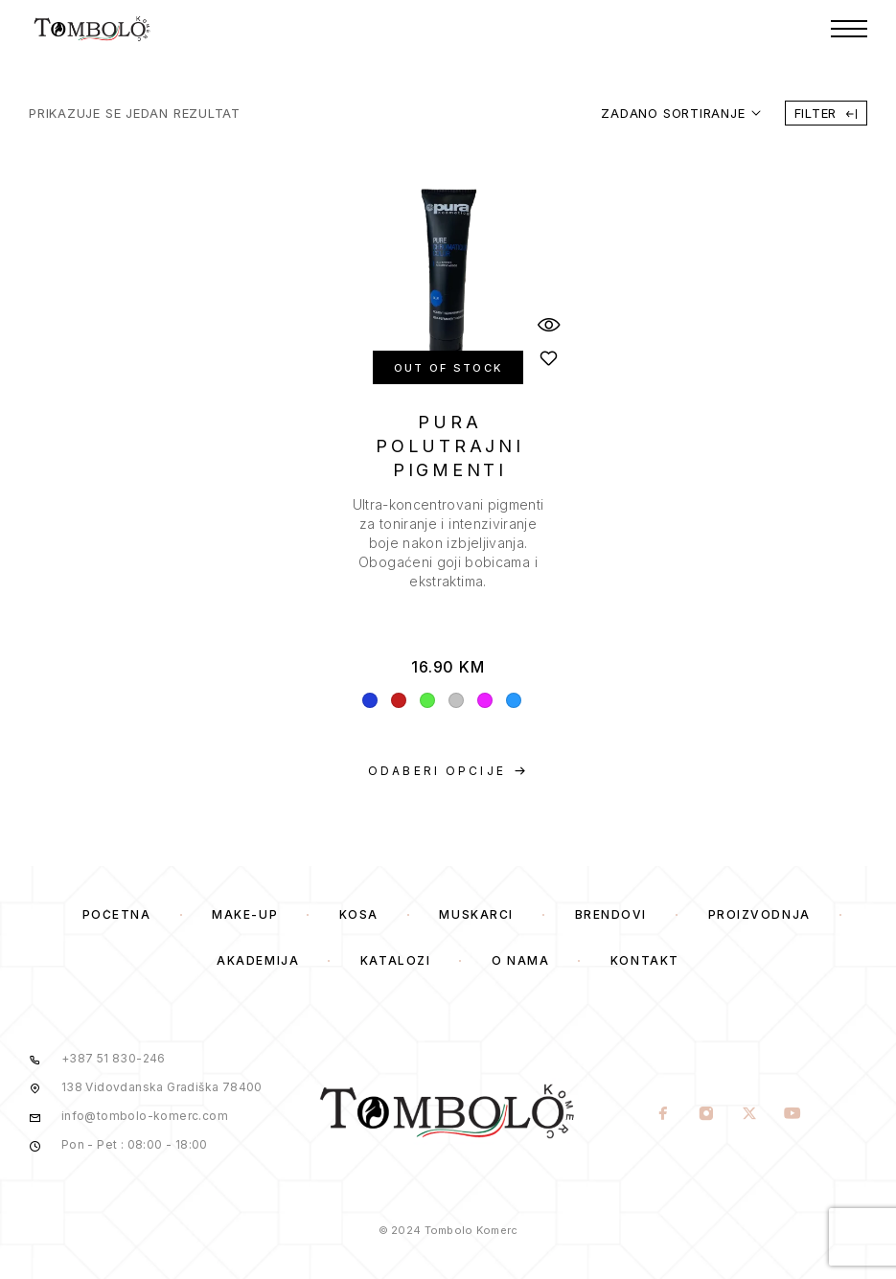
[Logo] (92, 29)
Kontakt (644, 960)
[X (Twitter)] (748, 1115)
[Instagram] (705, 1115)
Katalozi (395, 960)
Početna (116, 914)
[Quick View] (549, 324)
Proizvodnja (759, 914)
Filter (826, 113)
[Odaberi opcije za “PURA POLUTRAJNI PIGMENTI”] (448, 771)
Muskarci (476, 914)
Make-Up (245, 914)
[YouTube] (792, 1115)
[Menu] (849, 28)
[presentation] (448, 543)
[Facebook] (662, 1115)
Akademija (258, 960)
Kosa (359, 914)
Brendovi (611, 914)
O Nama (520, 960)
